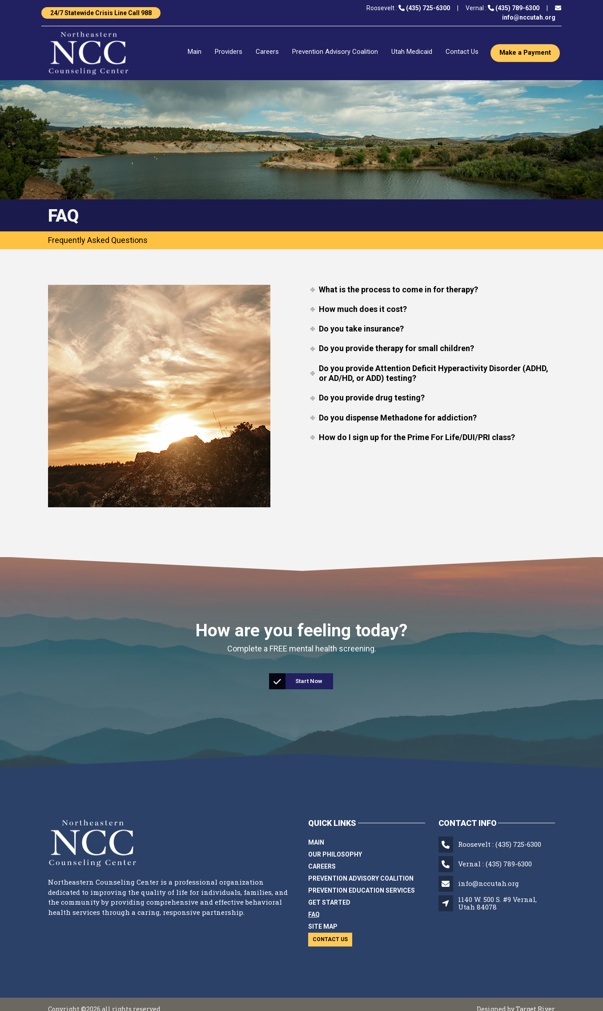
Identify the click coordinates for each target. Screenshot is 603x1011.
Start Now (296, 681)
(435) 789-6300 (509, 863)
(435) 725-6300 (518, 844)
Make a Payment (525, 53)
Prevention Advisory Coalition (335, 52)
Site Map (323, 926)
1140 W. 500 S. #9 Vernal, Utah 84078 (497, 903)
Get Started (329, 902)
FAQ (314, 914)
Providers (228, 52)
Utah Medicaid (411, 52)
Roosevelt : (408, 8)
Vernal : (502, 8)
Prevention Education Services (361, 890)
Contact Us (462, 52)
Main (194, 52)
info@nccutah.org (488, 883)
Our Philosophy (335, 854)
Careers (267, 52)
